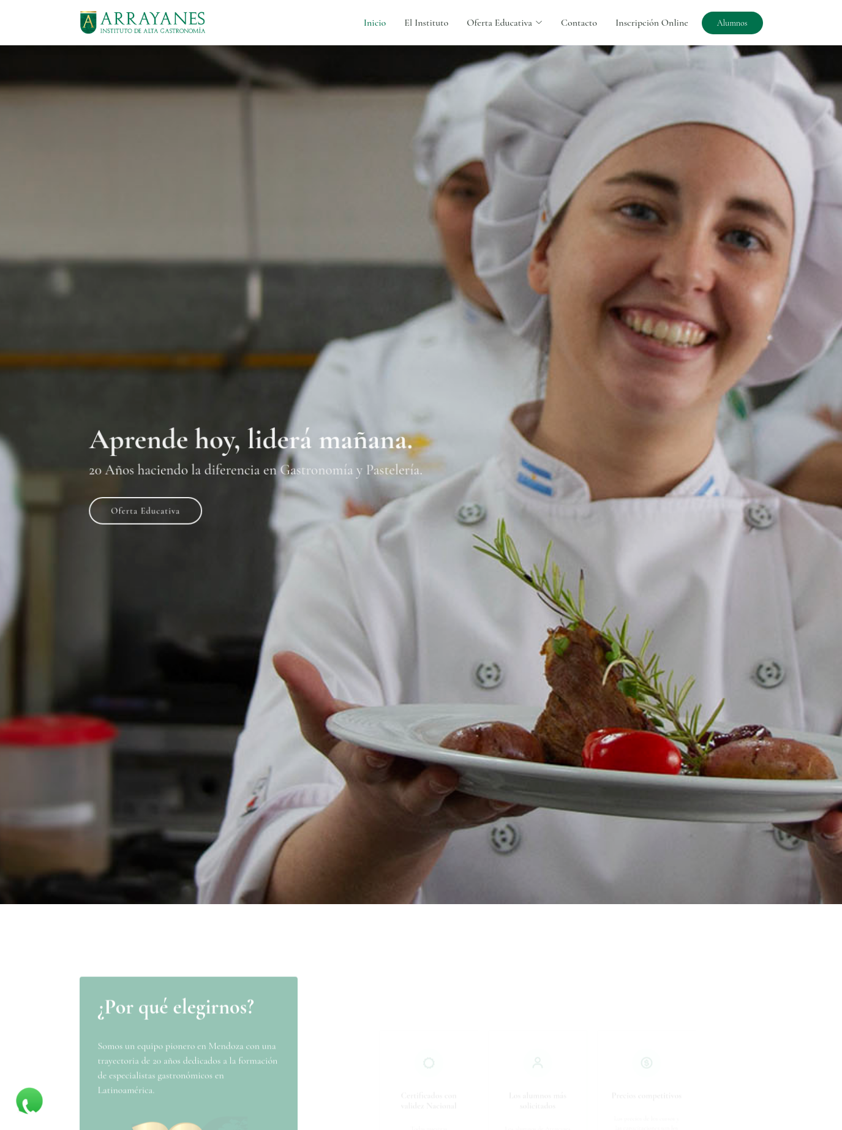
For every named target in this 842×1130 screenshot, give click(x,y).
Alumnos (732, 23)
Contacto (579, 23)
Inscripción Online (651, 23)
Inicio (375, 23)
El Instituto (426, 23)
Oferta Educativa (166, 506)
